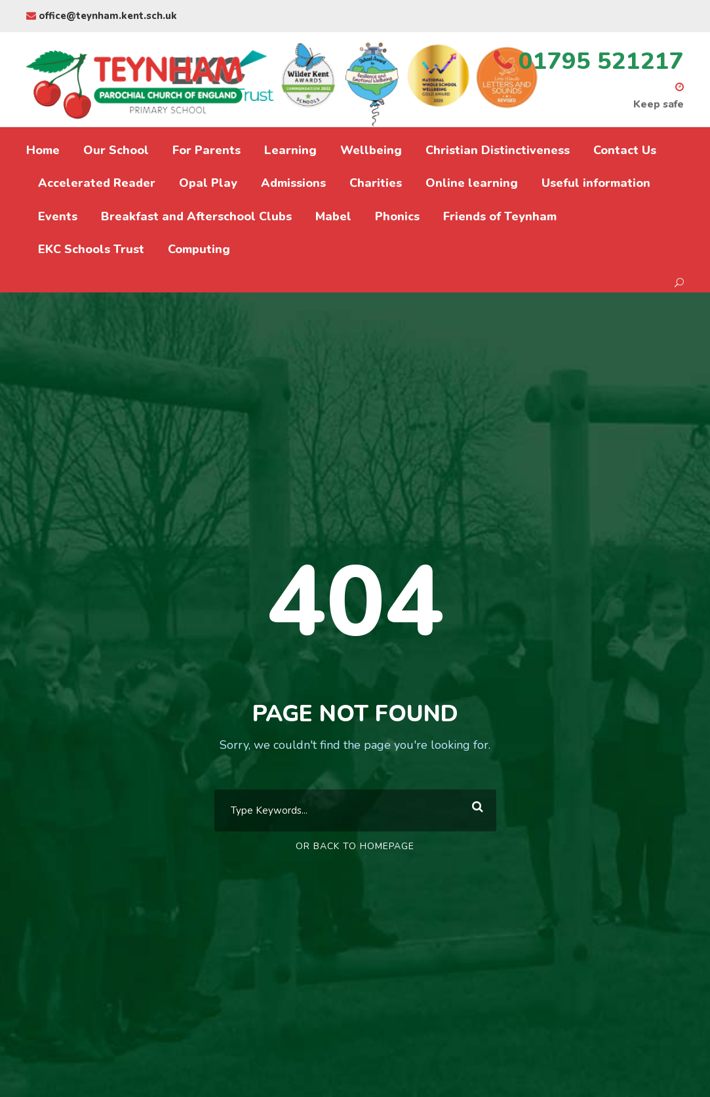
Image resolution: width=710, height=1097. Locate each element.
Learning (290, 150)
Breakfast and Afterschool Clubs (196, 216)
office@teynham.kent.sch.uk (101, 15)
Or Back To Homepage (355, 846)
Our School (116, 150)
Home (43, 150)
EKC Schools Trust (91, 249)
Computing (199, 249)
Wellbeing (371, 150)
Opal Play (208, 183)
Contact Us (624, 150)
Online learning (471, 183)
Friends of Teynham (500, 216)
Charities (375, 183)
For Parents (206, 150)
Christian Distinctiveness (497, 150)
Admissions (293, 183)
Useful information (596, 183)
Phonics (397, 216)
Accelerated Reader (96, 183)
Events (57, 216)
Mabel (333, 216)
